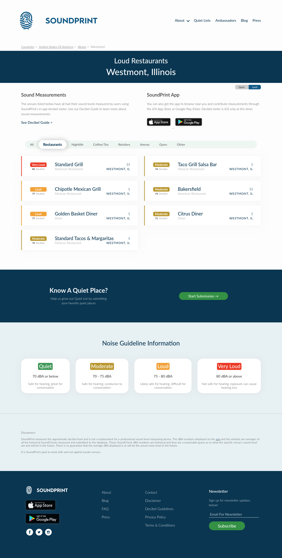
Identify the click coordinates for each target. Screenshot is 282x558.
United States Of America (56, 46)
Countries (27, 46)
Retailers (124, 144)
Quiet (242, 87)
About (182, 20)
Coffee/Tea (100, 144)
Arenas (145, 144)
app (218, 439)
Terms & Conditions (160, 525)
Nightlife (77, 144)
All (32, 144)
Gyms (163, 144)
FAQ (105, 509)
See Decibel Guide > (36, 122)
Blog (244, 20)
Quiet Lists (202, 20)
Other (181, 144)
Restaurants (52, 144)
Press (257, 20)
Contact (151, 492)
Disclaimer (153, 500)
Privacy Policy (155, 517)
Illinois (82, 46)
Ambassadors (225, 20)
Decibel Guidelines (159, 509)
